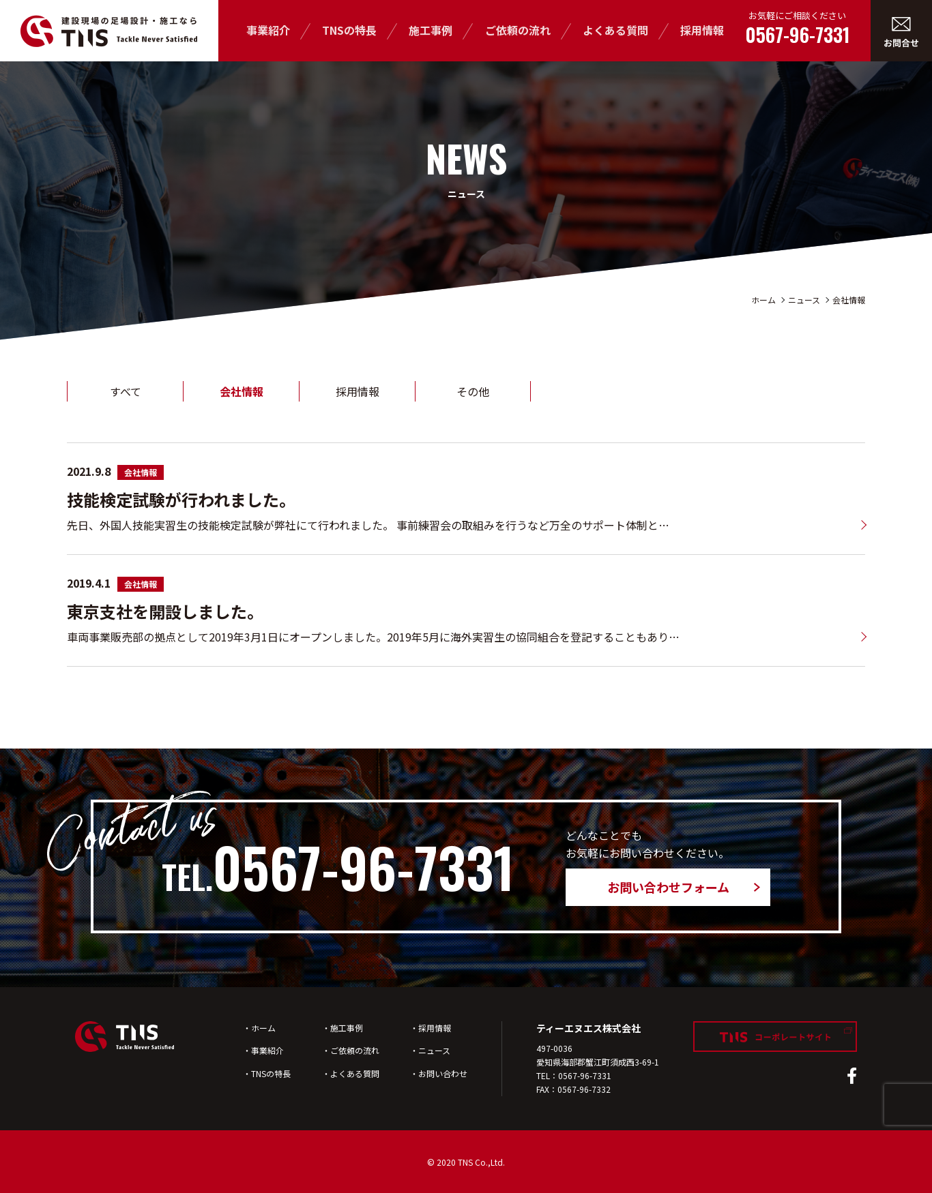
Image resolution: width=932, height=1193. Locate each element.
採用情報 (702, 30)
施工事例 (430, 30)
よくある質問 (615, 30)
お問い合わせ (442, 1073)
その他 (472, 391)
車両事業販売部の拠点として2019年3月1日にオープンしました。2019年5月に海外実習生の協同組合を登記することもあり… (373, 637)
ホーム (763, 299)
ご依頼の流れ (518, 30)
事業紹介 (268, 30)
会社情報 (848, 299)
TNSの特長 (349, 30)
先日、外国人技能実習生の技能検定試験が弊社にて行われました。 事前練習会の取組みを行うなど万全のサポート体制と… (368, 525)
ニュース (804, 299)
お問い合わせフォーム (668, 887)
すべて (125, 391)
